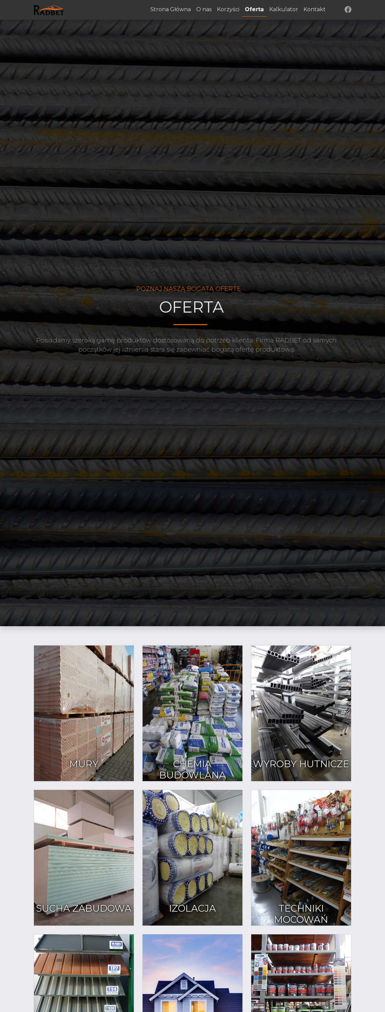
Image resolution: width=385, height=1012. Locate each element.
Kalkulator (283, 9)
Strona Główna (170, 9)
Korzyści (228, 9)
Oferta (254, 9)
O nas (204, 9)
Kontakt (315, 9)
